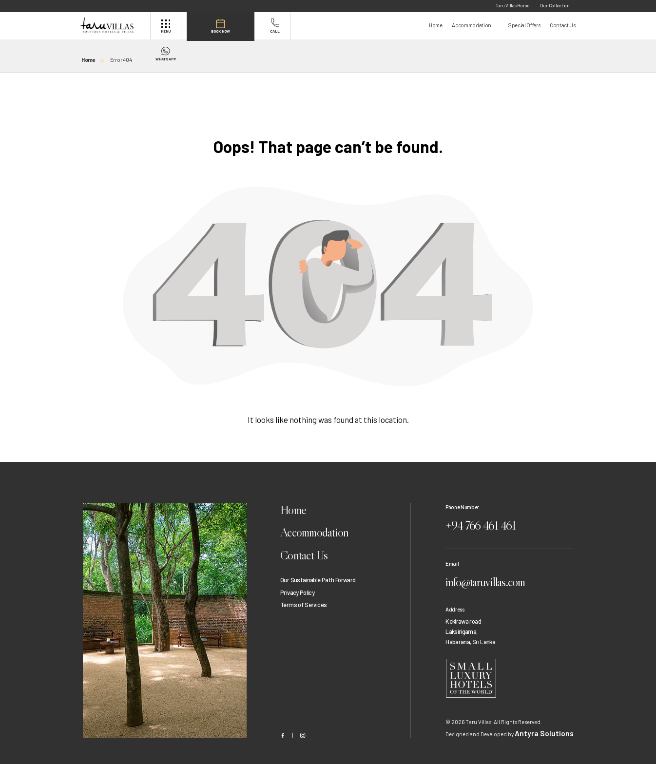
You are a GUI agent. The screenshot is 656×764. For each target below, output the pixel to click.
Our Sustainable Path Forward (317, 576)
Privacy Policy (297, 588)
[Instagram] (303, 722)
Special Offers (524, 25)
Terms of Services (303, 601)
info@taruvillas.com (497, 572)
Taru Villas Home (512, 5)
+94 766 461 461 (491, 522)
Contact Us (563, 25)
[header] (114, 25)
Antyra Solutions (535, 720)
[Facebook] (283, 722)
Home (436, 25)
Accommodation (471, 25)
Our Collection (555, 5)
